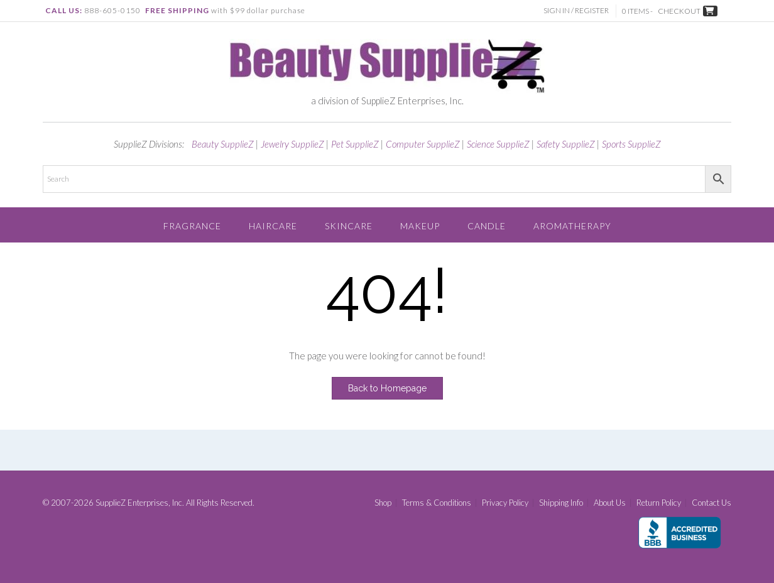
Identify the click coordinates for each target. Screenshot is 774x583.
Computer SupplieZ (423, 144)
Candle (486, 226)
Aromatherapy (572, 226)
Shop (382, 503)
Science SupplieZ (498, 144)
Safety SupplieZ (566, 144)
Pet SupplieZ (355, 144)
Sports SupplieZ (631, 144)
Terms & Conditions (436, 503)
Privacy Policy (505, 503)
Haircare (273, 226)
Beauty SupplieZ (223, 144)
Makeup (420, 226)
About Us (610, 503)
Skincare (349, 226)
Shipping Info (561, 503)
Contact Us (711, 503)
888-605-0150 (112, 10)
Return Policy (658, 503)
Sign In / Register (577, 10)
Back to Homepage (387, 388)
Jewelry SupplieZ (292, 144)
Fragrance (192, 226)
